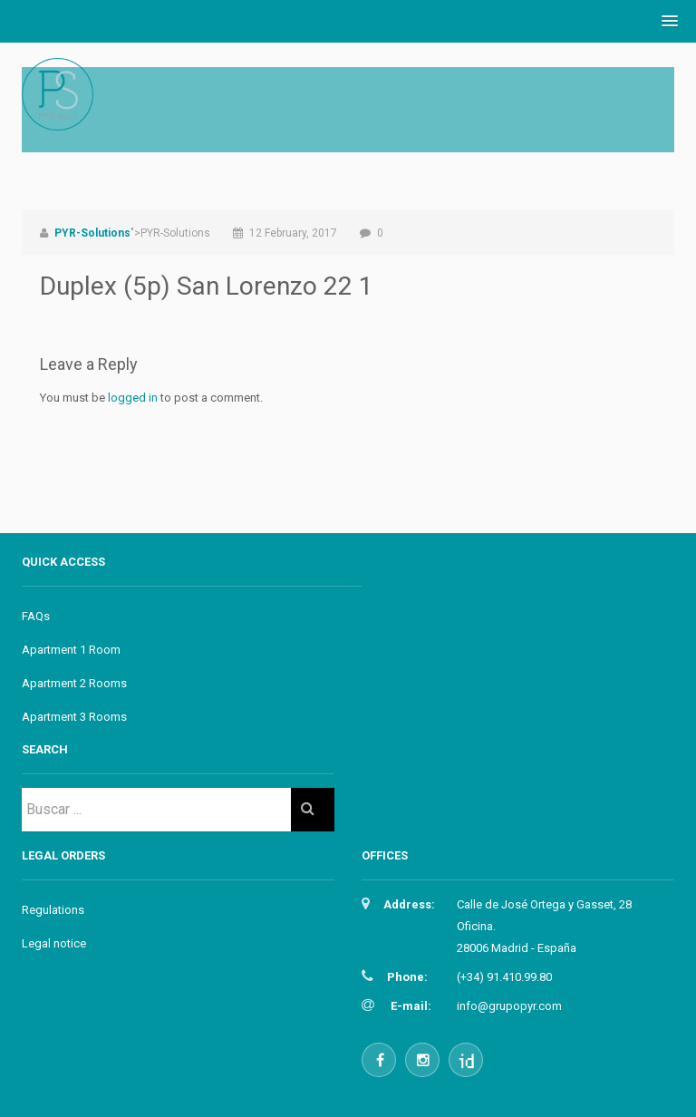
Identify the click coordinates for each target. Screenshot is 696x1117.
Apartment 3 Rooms (74, 717)
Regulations (53, 910)
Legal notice (54, 943)
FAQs (36, 616)
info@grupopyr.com (509, 1006)
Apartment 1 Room (71, 649)
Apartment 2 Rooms (74, 683)
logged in (133, 397)
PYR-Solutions (92, 233)
